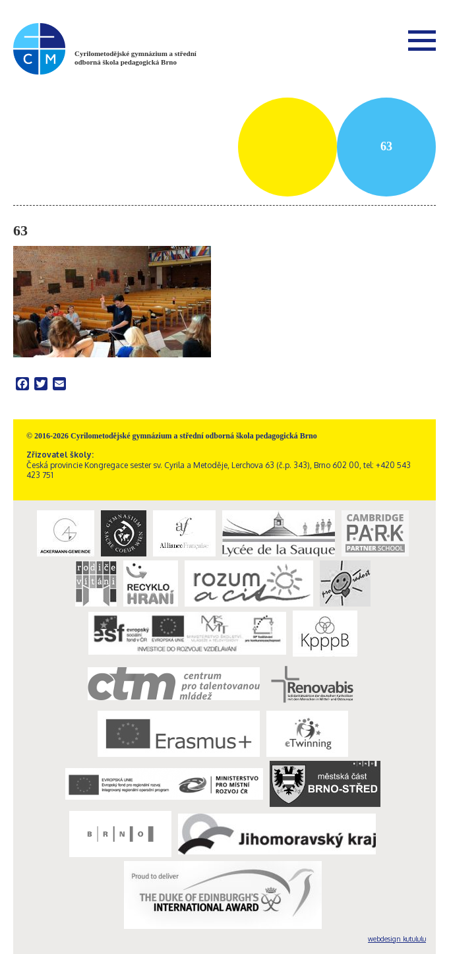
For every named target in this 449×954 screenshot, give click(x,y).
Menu (422, 40)
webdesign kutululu (397, 939)
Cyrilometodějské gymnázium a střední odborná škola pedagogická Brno (135, 57)
